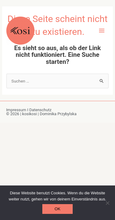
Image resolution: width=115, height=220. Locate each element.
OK (57, 209)
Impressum (16, 110)
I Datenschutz (39, 110)
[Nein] (107, 203)
